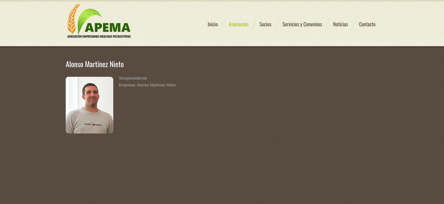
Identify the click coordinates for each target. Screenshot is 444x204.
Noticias (340, 24)
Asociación (238, 24)
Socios (265, 24)
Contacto (367, 24)
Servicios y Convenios (302, 24)
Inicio (213, 24)
